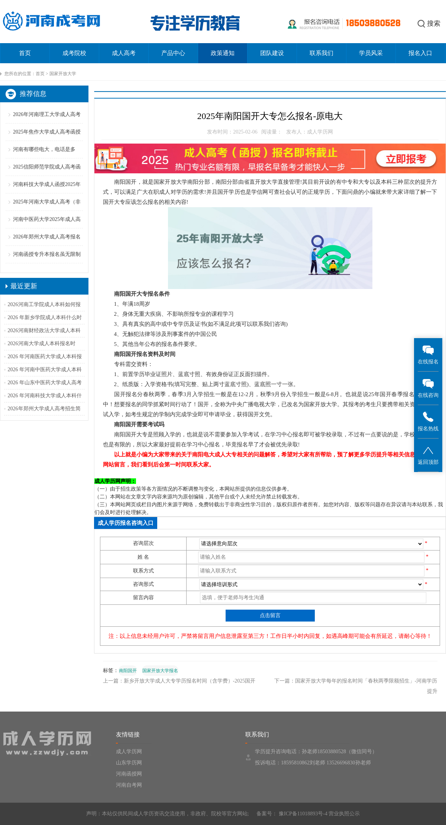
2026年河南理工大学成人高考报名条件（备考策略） (47, 123)
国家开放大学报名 (160, 670)
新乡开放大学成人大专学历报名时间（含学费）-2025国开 (190, 681)
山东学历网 (129, 762)
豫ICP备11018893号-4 (302, 813)
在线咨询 (428, 388)
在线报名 (428, 354)
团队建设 (272, 53)
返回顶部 (428, 454)
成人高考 (124, 53)
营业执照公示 (344, 813)
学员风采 (371, 53)
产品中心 (173, 53)
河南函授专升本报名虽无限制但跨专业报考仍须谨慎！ (47, 262)
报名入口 (420, 53)
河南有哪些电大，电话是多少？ (44, 158)
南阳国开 (128, 670)
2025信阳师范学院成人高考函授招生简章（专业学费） (47, 175)
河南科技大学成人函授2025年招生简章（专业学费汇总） (47, 193)
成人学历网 (129, 751)
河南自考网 (129, 785)
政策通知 (223, 53)
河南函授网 (129, 774)
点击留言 (270, 615)
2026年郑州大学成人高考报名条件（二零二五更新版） (47, 245)
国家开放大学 (62, 73)
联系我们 (321, 53)
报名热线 (428, 421)
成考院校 (74, 53)
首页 (25, 53)
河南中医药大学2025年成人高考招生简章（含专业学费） (47, 227)
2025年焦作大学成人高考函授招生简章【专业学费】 (47, 140)
